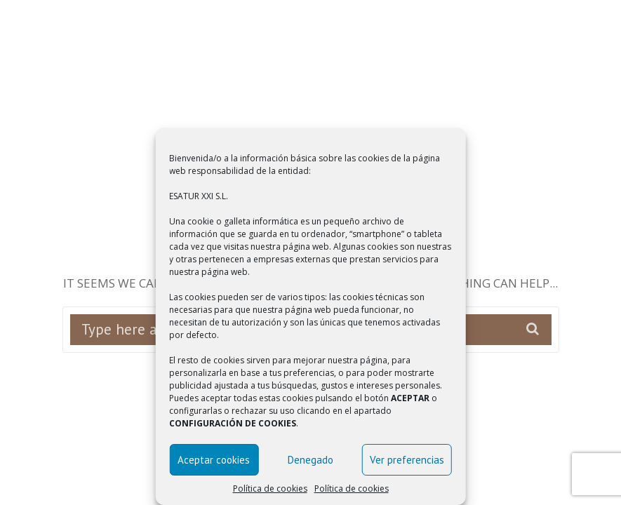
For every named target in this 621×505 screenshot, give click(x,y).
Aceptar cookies (214, 459)
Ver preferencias (407, 459)
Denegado (310, 459)
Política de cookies (270, 488)
